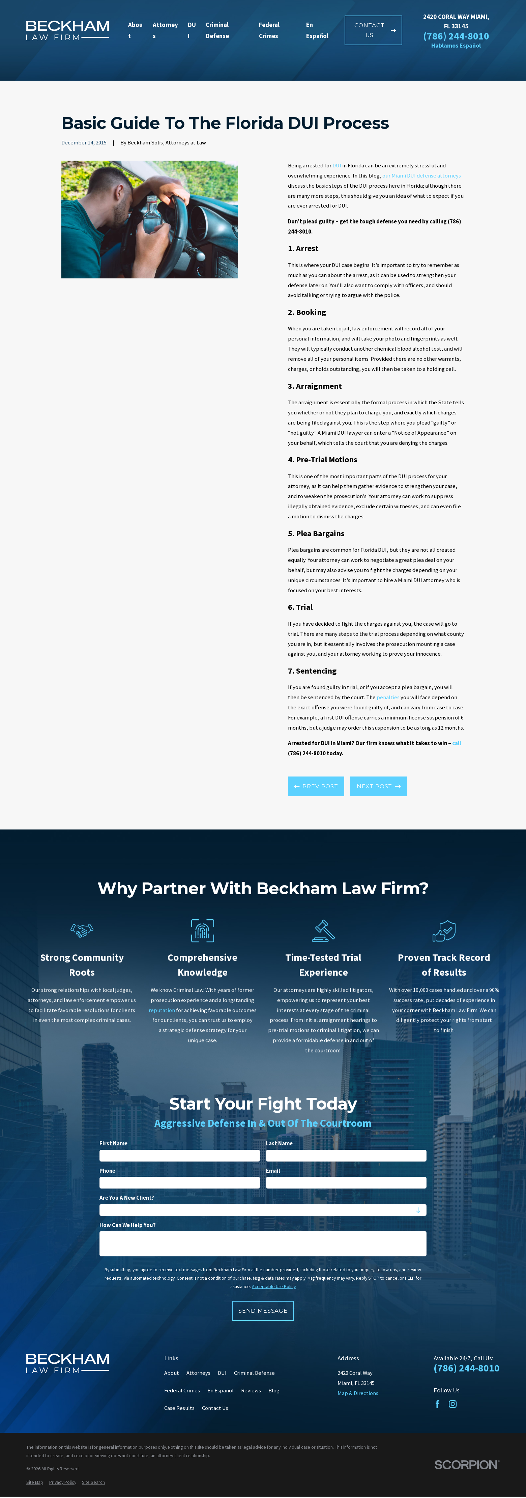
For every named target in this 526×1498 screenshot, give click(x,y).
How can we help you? (127, 1225)
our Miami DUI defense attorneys (421, 175)
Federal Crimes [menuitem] (269, 30)
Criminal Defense (254, 1373)
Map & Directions (358, 1393)
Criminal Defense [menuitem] (217, 30)
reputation (162, 1010)
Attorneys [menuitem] (165, 30)
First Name (113, 1143)
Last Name (279, 1143)
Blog (274, 1390)
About (171, 1373)
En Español (220, 1390)
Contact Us (215, 1408)
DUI (336, 165)
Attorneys (198, 1373)
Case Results (179, 1408)
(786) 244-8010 (456, 36)
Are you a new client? (126, 1198)
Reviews (251, 1390)
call (456, 743)
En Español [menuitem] (317, 30)
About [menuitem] (135, 30)
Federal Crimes (182, 1390)
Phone (107, 1170)
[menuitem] (34, 1482)
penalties (388, 697)
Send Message (263, 1310)
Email (273, 1170)
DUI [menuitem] (192, 30)
